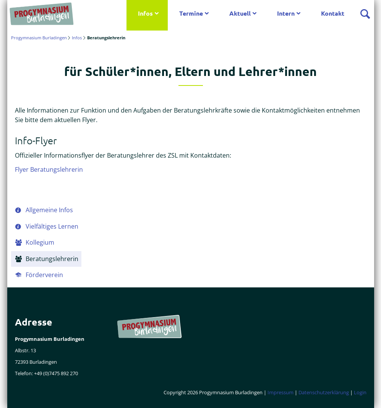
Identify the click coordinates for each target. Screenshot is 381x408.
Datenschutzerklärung (323, 392)
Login (360, 392)
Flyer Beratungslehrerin (49, 169)
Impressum (280, 392)
